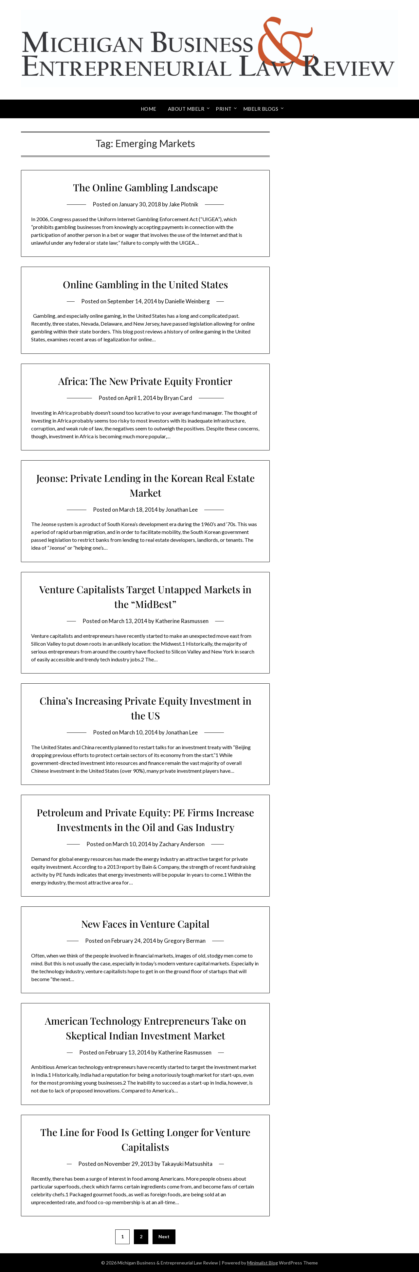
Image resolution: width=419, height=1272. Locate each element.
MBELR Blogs (261, 109)
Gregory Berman (185, 940)
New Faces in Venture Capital (145, 923)
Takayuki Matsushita (186, 1163)
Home (148, 109)
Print (224, 109)
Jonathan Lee (182, 509)
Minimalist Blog (262, 1262)
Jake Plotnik (183, 204)
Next (164, 1236)
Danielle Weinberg (187, 301)
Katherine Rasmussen (182, 620)
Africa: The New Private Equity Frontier (145, 381)
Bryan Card (178, 397)
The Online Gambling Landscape (145, 187)
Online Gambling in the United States (145, 284)
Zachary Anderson (182, 844)
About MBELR (186, 109)
